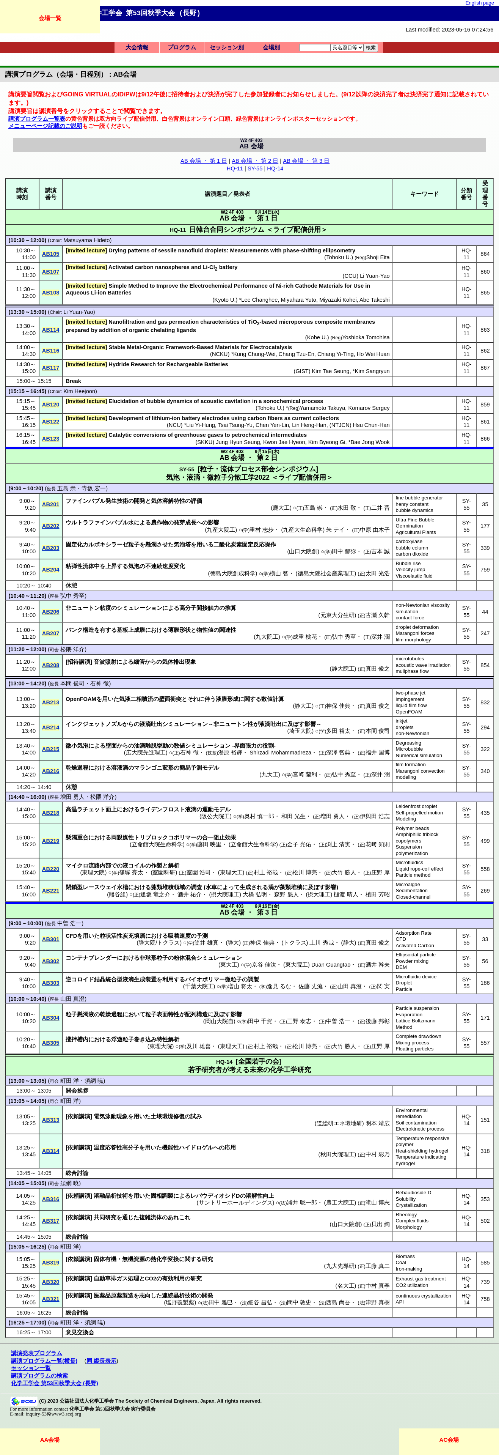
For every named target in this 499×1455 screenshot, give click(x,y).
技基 (212, 753)
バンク (74, 630)
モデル (210, 768)
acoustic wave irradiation (423, 665)
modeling (406, 777)
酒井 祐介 (189, 894)
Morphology (409, 1227)
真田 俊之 (378, 669)
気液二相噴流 (136, 699)
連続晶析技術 (179, 1296)
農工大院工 (340, 1203)
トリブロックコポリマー (165, 838)
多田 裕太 (338, 731)
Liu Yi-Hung (200, 425)
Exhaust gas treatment (421, 1279)
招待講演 (78, 662)
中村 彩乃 (378, 1154)
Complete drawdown (418, 1036)
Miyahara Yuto (298, 300)
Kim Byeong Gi (326, 442)
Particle (404, 989)
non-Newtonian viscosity (423, 605)
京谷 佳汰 (264, 965)
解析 (173, 866)
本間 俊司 (72, 683)
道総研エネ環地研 (339, 1123)
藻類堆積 (290, 887)
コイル (136, 866)
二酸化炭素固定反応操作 (244, 545)
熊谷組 (117, 894)
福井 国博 (378, 753)
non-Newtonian (413, 733)
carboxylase (409, 541)
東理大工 (231, 872)
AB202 (51, 526)
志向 (145, 1296)
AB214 (51, 727)
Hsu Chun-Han (371, 425)
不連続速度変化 (165, 566)
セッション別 (227, 47)
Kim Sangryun (372, 371)
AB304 (51, 1018)
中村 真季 (378, 1286)
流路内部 (99, 866)
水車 (211, 887)
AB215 (51, 749)
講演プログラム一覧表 (36, 119)
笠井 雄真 (206, 943)
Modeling (406, 819)
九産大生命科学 (303, 530)
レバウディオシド (213, 1196)
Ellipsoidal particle (416, 954)
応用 (230, 1148)
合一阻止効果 (219, 838)
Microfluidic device (416, 976)
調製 (253, 979)
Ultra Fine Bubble (415, 520)
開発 (139, 501)
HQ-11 (235, 168)
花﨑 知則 (378, 844)
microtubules (410, 658)
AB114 (51, 330)
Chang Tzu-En (296, 354)
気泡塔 (182, 545)
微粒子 (233, 979)
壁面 (111, 746)
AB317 (51, 1221)
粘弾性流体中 (83, 566)
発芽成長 (185, 523)
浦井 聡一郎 (302, 1203)
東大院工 (296, 965)
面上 (111, 809)
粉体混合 (185, 958)
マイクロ (77, 866)
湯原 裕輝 (230, 753)
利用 (168, 979)
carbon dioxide (412, 554)
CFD (401, 939)
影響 (213, 523)
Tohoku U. (338, 257)
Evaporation (409, 1014)
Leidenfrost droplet (416, 806)
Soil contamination (416, 1123)
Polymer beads (412, 828)
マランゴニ (148, 768)
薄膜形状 (179, 630)
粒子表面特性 (162, 1014)
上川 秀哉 (321, 943)
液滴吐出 (151, 724)
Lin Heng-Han (309, 425)
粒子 (134, 545)
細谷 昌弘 (260, 1302)
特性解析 (168, 1039)
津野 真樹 (378, 1302)
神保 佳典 (338, 706)
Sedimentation (412, 890)
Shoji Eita (378, 257)
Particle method (413, 875)
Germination (409, 526)
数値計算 (272, 699)
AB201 (51, 504)
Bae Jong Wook (369, 442)
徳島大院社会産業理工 (326, 573)
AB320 (51, 1282)
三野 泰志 (299, 1021)
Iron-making (409, 1269)
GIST (301, 371)
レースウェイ (100, 887)
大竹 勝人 (344, 872)
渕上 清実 (338, 844)
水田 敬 (346, 508)
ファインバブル (85, 501)
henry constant (412, 504)
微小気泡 (77, 746)
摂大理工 (319, 894)
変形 (168, 768)
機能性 (170, 1148)
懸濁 (151, 545)
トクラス (295, 943)
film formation (411, 764)
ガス (122, 1278)
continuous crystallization (424, 1296)
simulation (407, 611)
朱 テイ (335, 530)
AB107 (51, 272)
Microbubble (409, 749)
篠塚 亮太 (131, 872)
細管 (139, 662)
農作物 (159, 523)
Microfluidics (410, 862)
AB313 (51, 1120)
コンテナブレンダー (91, 958)
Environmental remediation (412, 1113)
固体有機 (105, 1259)
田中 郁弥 (344, 551)
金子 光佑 (299, 844)
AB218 (51, 813)
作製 (156, 866)
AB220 (51, 869)
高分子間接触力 (199, 608)
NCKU (220, 354)
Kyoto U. (224, 300)
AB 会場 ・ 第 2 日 (255, 161)
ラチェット (91, 809)
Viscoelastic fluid (414, 576)
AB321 (51, 1299)
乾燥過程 (77, 768)
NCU (175, 425)
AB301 (51, 939)
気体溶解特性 (168, 501)
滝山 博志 (378, 1203)
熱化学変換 (165, 1259)
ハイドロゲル (196, 1148)
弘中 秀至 (72, 596)
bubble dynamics (414, 510)
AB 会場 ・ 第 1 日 (203, 161)
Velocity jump (410, 569)
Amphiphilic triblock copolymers (417, 837)
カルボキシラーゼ (105, 545)
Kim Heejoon (79, 391)
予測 (202, 936)
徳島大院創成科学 (233, 573)
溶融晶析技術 (111, 1196)
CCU (350, 276)
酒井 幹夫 (378, 965)
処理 (133, 1278)
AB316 (51, 1199)
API (400, 1302)
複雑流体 (150, 1217)
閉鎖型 (74, 887)
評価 (196, 501)
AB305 (51, 1043)
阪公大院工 (215, 816)
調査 (196, 887)
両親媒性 (122, 838)
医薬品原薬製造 (113, 1296)
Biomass (405, 1256)
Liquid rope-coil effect (419, 869)
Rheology (406, 1214)
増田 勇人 (72, 797)
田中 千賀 (260, 1021)
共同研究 (105, 1217)
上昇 (111, 566)
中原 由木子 (375, 530)
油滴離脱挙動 (151, 746)
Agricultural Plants (416, 532)
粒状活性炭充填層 (122, 936)
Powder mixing (412, 961)
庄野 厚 (380, 872)
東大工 (228, 965)
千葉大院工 (199, 986)
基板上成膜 (131, 630)
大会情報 (137, 47)
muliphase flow (412, 671)
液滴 (190, 809)
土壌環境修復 (168, 1116)
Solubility (406, 1199)
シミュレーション (139, 608)
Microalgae (408, 884)
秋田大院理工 (337, 1154)
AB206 (51, 612)
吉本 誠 (380, 551)
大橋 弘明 (255, 894)
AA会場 (50, 1439)
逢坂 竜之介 (155, 894)
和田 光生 (293, 816)
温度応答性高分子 (116, 1148)
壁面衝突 (170, 699)
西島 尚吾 (338, 1302)
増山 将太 (240, 986)
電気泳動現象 (111, 1116)
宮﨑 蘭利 (305, 775)
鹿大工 (281, 508)
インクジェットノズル (94, 724)
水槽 (122, 887)
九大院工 (267, 637)
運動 (207, 809)
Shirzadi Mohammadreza (280, 753)
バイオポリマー (205, 979)
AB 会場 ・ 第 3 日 (306, 161)
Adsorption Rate (414, 933)
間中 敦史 (299, 1302)
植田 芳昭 (378, 894)
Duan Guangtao (331, 965)
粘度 (105, 608)
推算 (230, 608)
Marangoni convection (420, 771)
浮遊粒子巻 (125, 1039)
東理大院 (93, 872)
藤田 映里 (209, 844)
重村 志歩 (262, 530)
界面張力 (245, 746)
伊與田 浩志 (375, 816)
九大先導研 (340, 1266)
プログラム (182, 47)
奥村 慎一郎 (259, 816)
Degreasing (408, 743)
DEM (401, 967)
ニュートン (85, 608)
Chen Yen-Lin (272, 425)
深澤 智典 (338, 753)
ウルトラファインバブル (97, 523)
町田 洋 (69, 1081)
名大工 (346, 1286)
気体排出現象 (179, 662)
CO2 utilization (412, 1285)
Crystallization (411, 1205)
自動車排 (105, 1278)
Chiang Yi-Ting (335, 354)
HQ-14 (275, 168)
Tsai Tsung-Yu (235, 425)
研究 (207, 1259)
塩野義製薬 (180, 1302)
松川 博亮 (305, 872)
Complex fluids (412, 1221)
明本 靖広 (378, 1123)
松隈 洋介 (72, 649)
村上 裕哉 (266, 872)
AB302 (51, 961)
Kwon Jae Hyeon (284, 442)
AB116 (51, 351)
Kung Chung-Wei (254, 354)
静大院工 (343, 669)
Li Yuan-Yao (375, 276)
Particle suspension (417, 1008)
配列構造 (196, 1014)
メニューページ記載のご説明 (45, 126)
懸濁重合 (77, 838)
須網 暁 (94, 1081)
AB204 (51, 570)
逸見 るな (279, 986)
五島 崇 (66, 488)
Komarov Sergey (369, 408)
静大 (233, 943)
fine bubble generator (419, 498)
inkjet (402, 721)
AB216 (51, 771)
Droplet (404, 983)
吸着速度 (179, 936)
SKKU (204, 442)
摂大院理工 (225, 894)
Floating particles (415, 1049)
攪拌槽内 (77, 1039)
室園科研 (163, 872)
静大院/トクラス (159, 943)
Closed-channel (413, 897)
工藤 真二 (378, 1266)
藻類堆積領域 (168, 887)
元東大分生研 (337, 615)
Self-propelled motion (419, 813)
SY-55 (255, 168)
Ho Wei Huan (373, 354)
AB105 (51, 254)
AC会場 (449, 1439)
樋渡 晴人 (346, 894)
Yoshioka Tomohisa (365, 337)
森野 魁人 (286, 894)
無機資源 (133, 1259)
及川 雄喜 (199, 1046)
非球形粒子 (154, 958)
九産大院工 (221, 530)
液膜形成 (227, 699)
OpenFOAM (409, 712)
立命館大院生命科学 (157, 844)
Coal (401, 1262)
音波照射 (105, 662)
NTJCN (340, 425)
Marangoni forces (415, 633)
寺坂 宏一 (94, 488)
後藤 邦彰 (378, 1021)
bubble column (412, 548)
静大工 (303, 706)
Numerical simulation (419, 755)
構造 (88, 630)
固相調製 (162, 1196)
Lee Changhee (259, 300)
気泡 (134, 566)
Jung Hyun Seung (238, 442)
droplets (405, 727)
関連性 (227, 630)
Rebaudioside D (414, 1192)
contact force (410, 617)
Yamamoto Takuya (322, 408)
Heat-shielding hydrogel (422, 1151)
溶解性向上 (260, 1196)
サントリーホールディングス (236, 1203)
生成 (245, 887)
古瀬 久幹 (378, 615)
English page (480, 3)
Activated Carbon (415, 945)
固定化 (74, 545)
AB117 (51, 368)
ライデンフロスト (162, 809)
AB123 (51, 439)
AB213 (51, 702)
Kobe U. (317, 337)
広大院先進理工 (146, 753)
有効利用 (173, 1278)
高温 (71, 809)
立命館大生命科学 (253, 844)
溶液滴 (119, 768)
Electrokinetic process (420, 1129)
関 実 (383, 986)
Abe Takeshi (374, 300)
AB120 (51, 405)
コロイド (82, 979)
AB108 (51, 293)
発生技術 (116, 501)
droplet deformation (417, 627)
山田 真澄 (349, 986)
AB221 (51, 891)
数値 (179, 746)
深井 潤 (380, 637)
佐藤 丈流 (310, 986)
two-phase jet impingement (410, 696)
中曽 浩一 (69, 923)
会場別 (271, 47)
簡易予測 (190, 768)
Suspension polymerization (412, 850)
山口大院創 (303, 551)
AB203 (51, 548)
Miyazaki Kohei (338, 300)
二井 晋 (380, 508)
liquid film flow (411, 705)
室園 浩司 (199, 872)
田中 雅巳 (221, 1302)
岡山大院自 (219, 1021)
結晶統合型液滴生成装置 (125, 979)
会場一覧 (50, 18)
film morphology (413, 639)
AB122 (51, 422)
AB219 (51, 841)
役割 (268, 746)
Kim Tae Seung (331, 371)
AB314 (51, 1151)
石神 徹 (99, 683)
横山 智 (279, 573)
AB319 (51, 1263)
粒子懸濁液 (80, 1014)
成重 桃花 (305, 637)
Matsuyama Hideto (86, 240)
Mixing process (412, 1043)
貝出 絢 (380, 1224)
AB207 (51, 633)
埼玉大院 (300, 731)
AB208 (51, 665)
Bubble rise (408, 563)
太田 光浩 (378, 573)
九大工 (269, 775)
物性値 (204, 630)
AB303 (51, 983)
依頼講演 (78, 1116)
